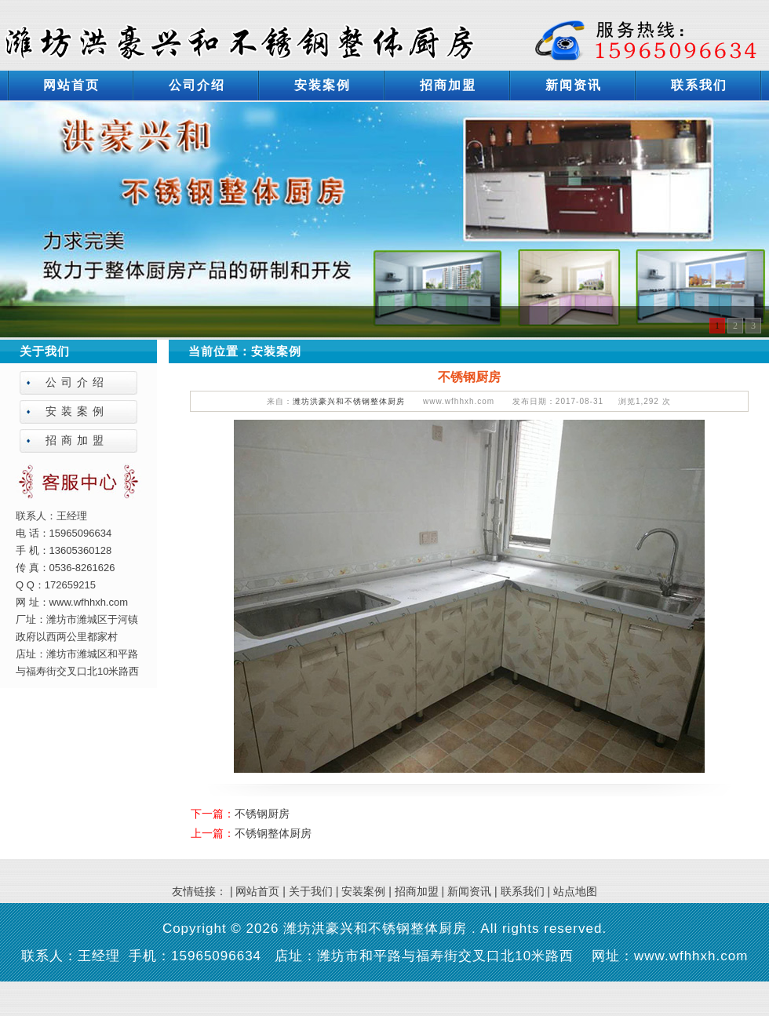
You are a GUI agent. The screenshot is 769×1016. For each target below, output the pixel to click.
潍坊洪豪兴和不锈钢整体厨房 (349, 401)
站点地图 (575, 891)
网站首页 (71, 85)
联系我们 (699, 85)
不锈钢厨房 (262, 813)
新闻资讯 (573, 85)
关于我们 (311, 891)
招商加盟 (448, 85)
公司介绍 (197, 85)
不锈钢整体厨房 (273, 833)
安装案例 (322, 85)
